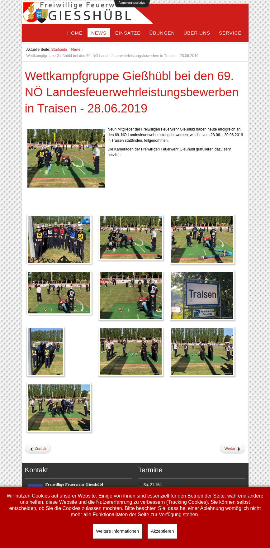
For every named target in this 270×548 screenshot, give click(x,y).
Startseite (59, 49)
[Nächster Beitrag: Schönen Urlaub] (232, 449)
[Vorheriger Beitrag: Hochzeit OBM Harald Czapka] (38, 449)
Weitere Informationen (117, 531)
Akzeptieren (162, 531)
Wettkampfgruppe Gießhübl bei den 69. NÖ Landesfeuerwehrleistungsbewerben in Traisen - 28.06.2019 (132, 92)
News (76, 49)
